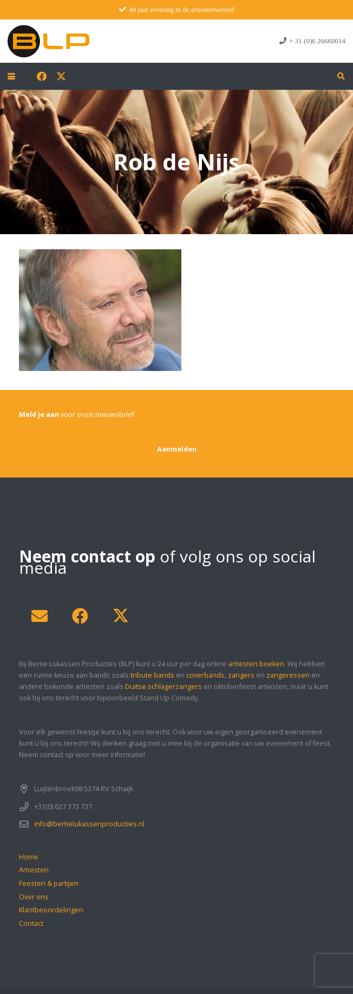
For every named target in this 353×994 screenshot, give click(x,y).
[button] (11, 76)
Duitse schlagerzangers (163, 686)
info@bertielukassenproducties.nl (89, 824)
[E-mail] (39, 616)
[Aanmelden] (177, 449)
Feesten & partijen (49, 883)
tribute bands (152, 675)
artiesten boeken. (257, 663)
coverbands (205, 675)
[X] (61, 76)
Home (28, 857)
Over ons (34, 897)
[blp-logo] (48, 41)
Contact (31, 923)
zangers (241, 675)
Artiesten (34, 869)
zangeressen (288, 675)
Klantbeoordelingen (51, 910)
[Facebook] (41, 76)
